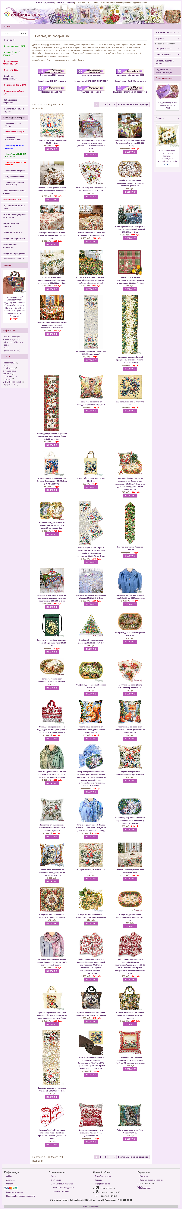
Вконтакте (144, 1188)
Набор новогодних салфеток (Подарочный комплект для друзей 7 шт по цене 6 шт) (51, 525)
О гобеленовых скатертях (62, 1184)
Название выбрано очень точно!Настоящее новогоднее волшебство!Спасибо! (167, 156)
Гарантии (59, 3)
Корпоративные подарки (11, 224)
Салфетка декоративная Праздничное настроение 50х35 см (130, 917)
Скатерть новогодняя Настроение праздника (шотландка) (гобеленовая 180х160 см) (52, 325)
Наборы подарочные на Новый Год (14, 183)
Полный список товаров (13, 258)
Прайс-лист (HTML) (11, 350)
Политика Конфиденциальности (20, 1196)
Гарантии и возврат (11, 337)
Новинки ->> (9, 40)
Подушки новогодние (14, 177)
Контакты (39, 3)
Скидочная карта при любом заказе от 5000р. (167, 105)
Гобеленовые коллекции (10, 245)
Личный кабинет (167, 54)
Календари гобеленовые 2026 (13, 138)
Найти (23, 33)
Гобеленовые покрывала (10, 101)
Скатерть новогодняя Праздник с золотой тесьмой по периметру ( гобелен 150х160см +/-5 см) (91, 280)
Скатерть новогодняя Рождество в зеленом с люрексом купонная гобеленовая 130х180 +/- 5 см (51, 598)
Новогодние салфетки (15, 171)
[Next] (114, 104)
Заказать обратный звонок (165, 62)
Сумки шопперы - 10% (14, 46)
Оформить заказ (167, 48)
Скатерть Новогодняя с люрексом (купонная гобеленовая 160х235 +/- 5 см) (130, 143)
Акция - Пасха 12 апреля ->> (11, 53)
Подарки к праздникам (14, 253)
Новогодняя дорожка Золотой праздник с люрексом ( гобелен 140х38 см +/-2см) (130, 360)
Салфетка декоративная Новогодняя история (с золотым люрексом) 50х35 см (130, 183)
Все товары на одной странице (133, 104)
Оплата (9, 1184)
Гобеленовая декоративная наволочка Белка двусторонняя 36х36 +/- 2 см (91, 729)
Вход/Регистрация (103, 1176)
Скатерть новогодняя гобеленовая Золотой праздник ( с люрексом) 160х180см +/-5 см (51, 280)
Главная (7, 26)
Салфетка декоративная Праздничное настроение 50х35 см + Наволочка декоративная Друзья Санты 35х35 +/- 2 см (130, 483)
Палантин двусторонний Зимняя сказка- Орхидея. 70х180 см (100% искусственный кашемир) (52, 962)
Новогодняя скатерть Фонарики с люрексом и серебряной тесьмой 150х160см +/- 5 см (130, 229)
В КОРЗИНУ (51, 149)
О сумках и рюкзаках (12, 382)
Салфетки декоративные (10, 77)
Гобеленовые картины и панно (14, 192)
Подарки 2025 (9, 385)
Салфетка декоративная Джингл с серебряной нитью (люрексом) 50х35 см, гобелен (130, 820)
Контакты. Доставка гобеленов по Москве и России (13, 342)
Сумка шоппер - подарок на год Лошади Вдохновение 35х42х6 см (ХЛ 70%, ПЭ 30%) (52, 481)
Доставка (49, 3)
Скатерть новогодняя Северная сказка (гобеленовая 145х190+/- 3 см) (51, 190)
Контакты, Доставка (167, 32)
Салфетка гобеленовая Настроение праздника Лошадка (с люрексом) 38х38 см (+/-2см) (130, 280)
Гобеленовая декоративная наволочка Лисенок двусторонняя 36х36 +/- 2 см (130, 729)
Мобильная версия (91, 1206)
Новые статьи (9, 363)
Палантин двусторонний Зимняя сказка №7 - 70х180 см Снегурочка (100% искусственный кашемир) (91, 827)
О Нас (9, 1176)
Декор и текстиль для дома (14, 207)
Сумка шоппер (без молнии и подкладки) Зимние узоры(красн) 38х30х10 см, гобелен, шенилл (52, 729)
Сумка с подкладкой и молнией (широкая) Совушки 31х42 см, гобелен (130, 1015)
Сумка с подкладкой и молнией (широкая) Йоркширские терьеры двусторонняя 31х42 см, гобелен (52, 1015)
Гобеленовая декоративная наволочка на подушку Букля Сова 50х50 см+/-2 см (52, 872)
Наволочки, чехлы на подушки (13, 110)
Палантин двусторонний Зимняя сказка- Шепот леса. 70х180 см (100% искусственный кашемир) (52, 774)
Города (6, 348)
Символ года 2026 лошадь (13, 124)
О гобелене (8, 368)
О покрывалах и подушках (62, 1188)
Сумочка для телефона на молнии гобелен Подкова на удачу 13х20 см (52, 643)
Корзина (167, 38)
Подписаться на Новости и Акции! (164, 71)
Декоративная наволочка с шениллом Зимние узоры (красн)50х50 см (91, 1133)
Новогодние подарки (14, 118)
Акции (5, 365)
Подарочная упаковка (14, 238)
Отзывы (70, 3)
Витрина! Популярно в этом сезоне (14, 215)
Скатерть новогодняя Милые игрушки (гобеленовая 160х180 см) (51, 235)
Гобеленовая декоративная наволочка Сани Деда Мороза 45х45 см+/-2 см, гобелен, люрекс (130, 1060)
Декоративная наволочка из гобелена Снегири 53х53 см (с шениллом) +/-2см (52, 827)
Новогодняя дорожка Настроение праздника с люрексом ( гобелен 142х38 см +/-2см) (52, 436)
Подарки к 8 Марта (12, 232)
